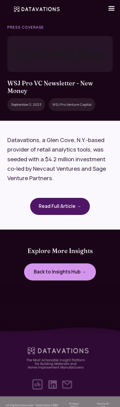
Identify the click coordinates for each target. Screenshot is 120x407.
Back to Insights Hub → (60, 272)
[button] (111, 8)
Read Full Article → (60, 206)
